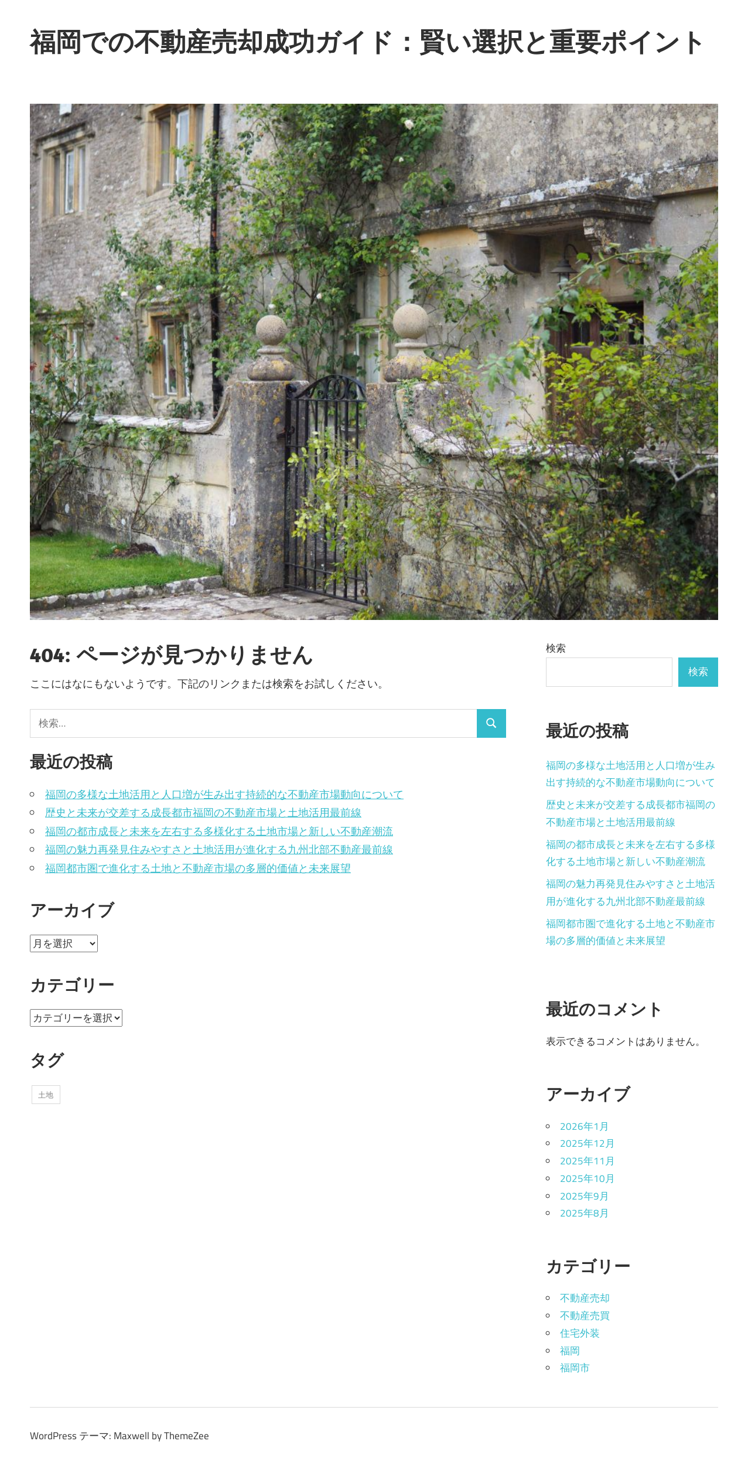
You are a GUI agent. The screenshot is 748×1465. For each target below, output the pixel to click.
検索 (556, 648)
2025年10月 (587, 1178)
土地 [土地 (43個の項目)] (45, 1095)
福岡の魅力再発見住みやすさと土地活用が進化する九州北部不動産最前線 (219, 849)
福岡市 (575, 1367)
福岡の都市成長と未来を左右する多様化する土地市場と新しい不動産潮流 (219, 831)
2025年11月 (587, 1160)
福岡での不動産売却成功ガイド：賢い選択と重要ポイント (368, 41)
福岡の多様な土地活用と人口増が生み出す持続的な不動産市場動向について (224, 794)
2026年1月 (584, 1126)
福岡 (570, 1350)
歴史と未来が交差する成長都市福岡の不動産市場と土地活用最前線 (203, 812)
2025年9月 (584, 1196)
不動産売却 (585, 1298)
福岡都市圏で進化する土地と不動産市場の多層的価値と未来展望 (198, 868)
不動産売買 (585, 1315)
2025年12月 (587, 1143)
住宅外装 (580, 1333)
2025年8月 (584, 1213)
